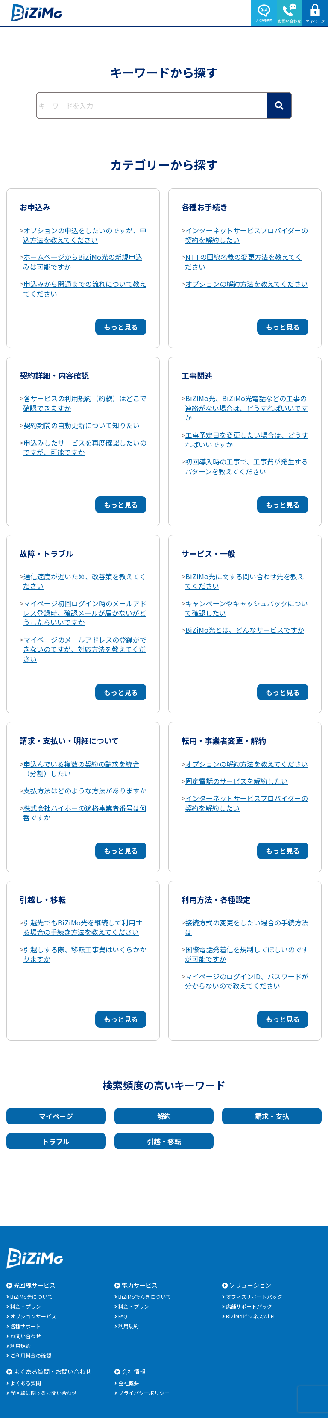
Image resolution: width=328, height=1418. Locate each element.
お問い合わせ (25, 1335)
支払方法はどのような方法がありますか (84, 790)
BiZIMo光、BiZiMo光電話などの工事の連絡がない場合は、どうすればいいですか (246, 408)
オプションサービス (33, 1316)
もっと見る (121, 327)
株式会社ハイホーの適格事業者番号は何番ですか (84, 812)
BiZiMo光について (31, 1296)
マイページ (56, 1116)
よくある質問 (25, 1382)
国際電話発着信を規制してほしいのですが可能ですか (246, 954)
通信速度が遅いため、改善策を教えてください (84, 581)
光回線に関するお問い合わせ (43, 1392)
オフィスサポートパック (254, 1296)
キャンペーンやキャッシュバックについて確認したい (246, 608)
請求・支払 (272, 1116)
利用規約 (20, 1345)
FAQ (122, 1316)
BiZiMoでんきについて (144, 1296)
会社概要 (128, 1382)
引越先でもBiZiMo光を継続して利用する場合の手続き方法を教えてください (82, 927)
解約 (164, 1116)
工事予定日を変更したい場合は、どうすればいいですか (246, 439)
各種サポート (25, 1326)
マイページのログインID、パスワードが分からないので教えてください (246, 981)
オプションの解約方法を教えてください (246, 284)
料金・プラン (25, 1306)
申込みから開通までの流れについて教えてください (84, 288)
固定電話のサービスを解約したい (236, 781)
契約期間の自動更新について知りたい (81, 425)
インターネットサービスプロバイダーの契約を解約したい (246, 235)
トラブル (56, 1141)
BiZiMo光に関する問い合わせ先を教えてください (244, 581)
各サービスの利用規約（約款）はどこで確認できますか (84, 403)
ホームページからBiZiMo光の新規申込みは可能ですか (82, 261)
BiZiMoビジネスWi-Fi (250, 1316)
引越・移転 (164, 1141)
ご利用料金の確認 (30, 1355)
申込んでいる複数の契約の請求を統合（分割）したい (81, 768)
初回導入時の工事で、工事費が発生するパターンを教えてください (246, 466)
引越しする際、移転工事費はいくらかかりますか (84, 954)
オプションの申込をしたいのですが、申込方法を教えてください (84, 235)
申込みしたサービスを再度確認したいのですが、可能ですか (84, 447)
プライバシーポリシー (144, 1392)
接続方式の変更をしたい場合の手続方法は (246, 927)
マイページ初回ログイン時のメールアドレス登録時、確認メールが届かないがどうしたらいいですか (84, 613)
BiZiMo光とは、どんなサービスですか (244, 630)
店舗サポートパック (249, 1306)
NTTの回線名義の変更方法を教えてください (243, 261)
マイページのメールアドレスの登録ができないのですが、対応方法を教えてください (84, 649)
